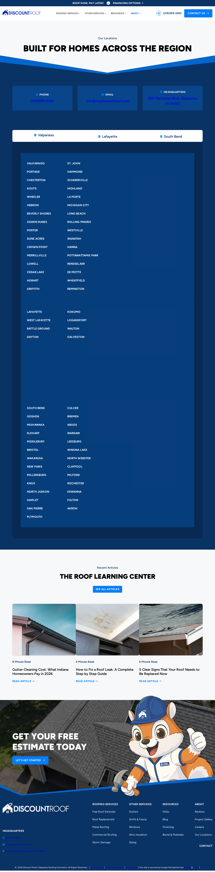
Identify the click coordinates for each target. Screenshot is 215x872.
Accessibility (132, 867)
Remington (75, 288)
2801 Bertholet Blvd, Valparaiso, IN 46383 (173, 101)
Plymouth (34, 517)
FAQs (166, 811)
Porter (32, 230)
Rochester (75, 483)
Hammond (75, 171)
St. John (73, 163)
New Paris (34, 466)
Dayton (32, 337)
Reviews (200, 811)
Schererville (77, 180)
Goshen (33, 416)
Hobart (32, 280)
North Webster (79, 458)
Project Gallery (203, 819)
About (135, 13)
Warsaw (73, 433)
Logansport (77, 320)
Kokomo (74, 311)
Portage (33, 171)
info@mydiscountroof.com (107, 101)
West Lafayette (38, 320)
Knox (31, 483)
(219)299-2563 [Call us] (172, 13)
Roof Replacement (103, 819)
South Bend (36, 408)
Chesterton (36, 180)
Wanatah (74, 238)
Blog (165, 819)
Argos (72, 425)
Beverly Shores (39, 213)
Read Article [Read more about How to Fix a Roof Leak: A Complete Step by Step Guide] (85, 681)
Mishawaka (35, 425)
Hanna (72, 247)
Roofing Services (67, 13)
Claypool (74, 466)
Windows (134, 827)
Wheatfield (76, 280)
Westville (75, 230)
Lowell (32, 263)
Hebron (33, 205)
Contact (205, 845)
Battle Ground (38, 328)
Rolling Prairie (79, 222)
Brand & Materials (173, 834)
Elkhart (33, 433)
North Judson (38, 492)
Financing (168, 827)
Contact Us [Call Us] (196, 13)
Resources (117, 13)
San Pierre (35, 508)
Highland (74, 188)
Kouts (32, 188)
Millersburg (36, 475)
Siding (132, 842)
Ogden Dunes (37, 222)
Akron (72, 508)
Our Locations (203, 834)
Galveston (75, 337)
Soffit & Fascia (138, 819)
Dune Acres (36, 238)
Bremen (73, 416)
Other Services (94, 13)
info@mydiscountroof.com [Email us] (17, 844)
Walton (73, 328)
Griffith (33, 288)
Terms (196, 867)
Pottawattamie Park (83, 255)
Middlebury (36, 441)
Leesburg (74, 441)
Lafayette (34, 311)
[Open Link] (107, 589)
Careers (199, 827)
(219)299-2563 (42, 101)
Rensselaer (76, 263)
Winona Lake (77, 450)
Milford (73, 475)
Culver (72, 408)
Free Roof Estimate (104, 811)
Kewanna (74, 492)
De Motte (74, 272)
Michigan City (78, 205)
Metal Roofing (100, 827)
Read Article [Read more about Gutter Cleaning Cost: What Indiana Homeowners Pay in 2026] (21, 681)
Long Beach (76, 213)
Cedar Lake (35, 272)
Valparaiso (36, 163)
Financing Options (127, 3)
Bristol (33, 450)
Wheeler (33, 196)
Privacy (187, 867)
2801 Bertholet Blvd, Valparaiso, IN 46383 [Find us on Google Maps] (24, 851)
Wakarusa (35, 458)
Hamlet (32, 500)
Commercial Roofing (104, 834)
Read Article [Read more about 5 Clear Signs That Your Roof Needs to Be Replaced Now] (148, 681)
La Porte (74, 196)
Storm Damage (101, 842)
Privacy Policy (97, 867)
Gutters (133, 811)
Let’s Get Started (28, 760)
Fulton (72, 500)
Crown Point (37, 247)
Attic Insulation (138, 834)
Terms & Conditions (114, 867)
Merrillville (36, 255)
